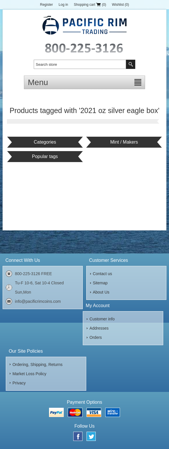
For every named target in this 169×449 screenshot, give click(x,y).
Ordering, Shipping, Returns (37, 364)
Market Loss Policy (29, 373)
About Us (101, 292)
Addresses (98, 328)
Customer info (101, 319)
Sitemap (100, 283)
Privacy (19, 383)
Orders (95, 337)
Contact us (102, 273)
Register (46, 5)
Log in (63, 5)
